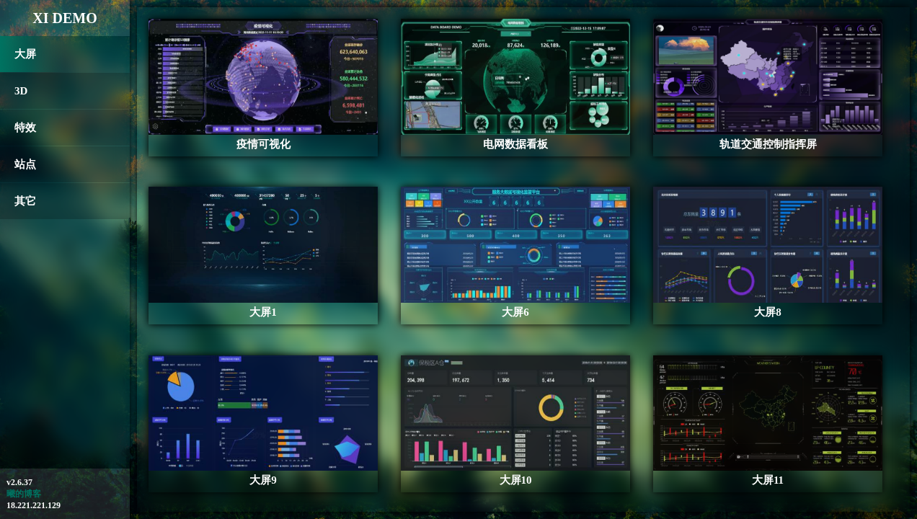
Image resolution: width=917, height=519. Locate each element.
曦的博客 (23, 494)
